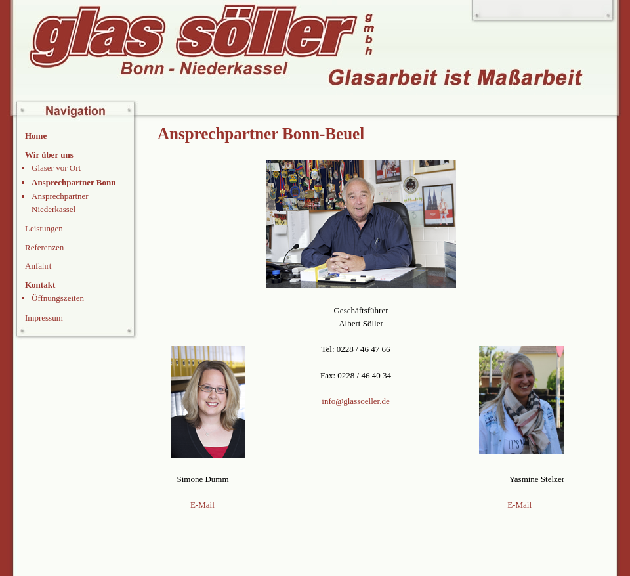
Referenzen (44, 247)
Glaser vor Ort (56, 168)
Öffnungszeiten (58, 298)
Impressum (44, 317)
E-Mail (202, 505)
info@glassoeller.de (355, 401)
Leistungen (44, 228)
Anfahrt (38, 266)
